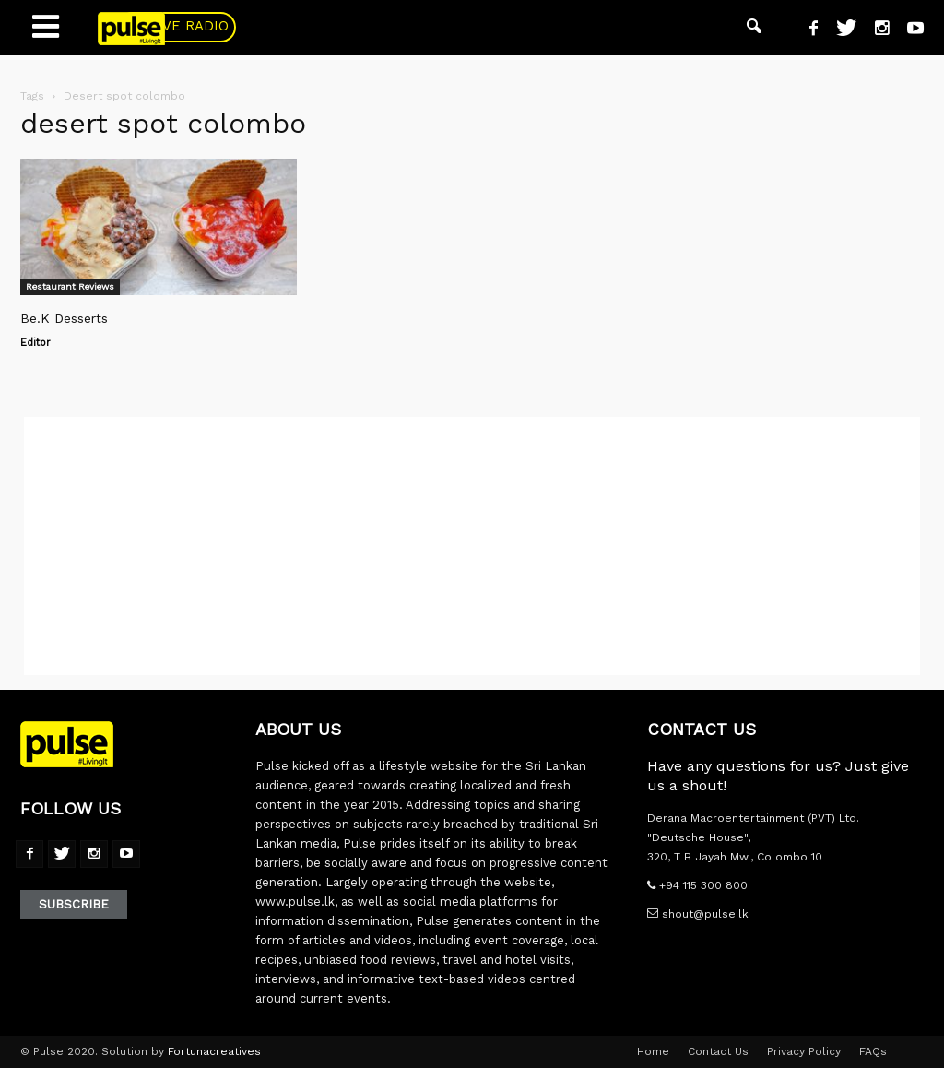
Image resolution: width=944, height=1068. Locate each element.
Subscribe (74, 904)
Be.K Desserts (64, 318)
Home (653, 1051)
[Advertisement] (472, 546)
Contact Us (718, 1051)
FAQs (873, 1051)
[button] (754, 27)
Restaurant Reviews (70, 286)
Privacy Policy (804, 1051)
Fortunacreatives (214, 1051)
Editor (35, 343)
